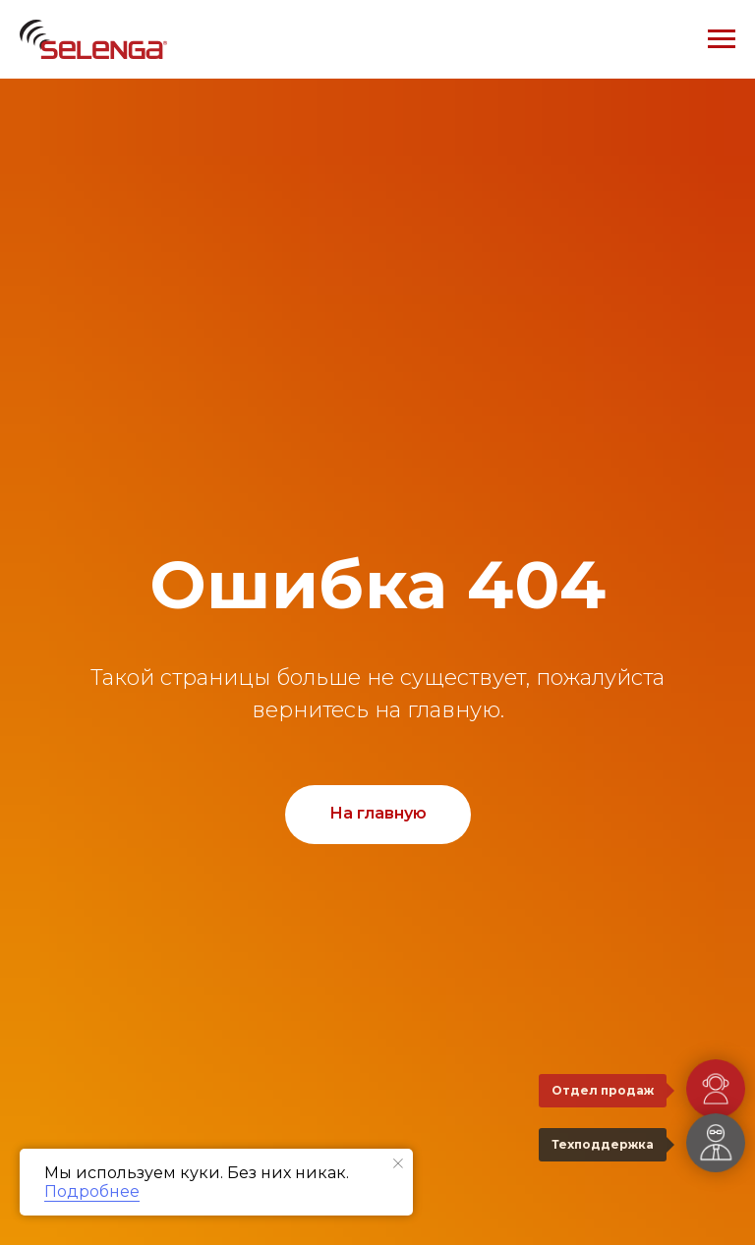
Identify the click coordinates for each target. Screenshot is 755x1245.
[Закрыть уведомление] (398, 1163)
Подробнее (92, 1191)
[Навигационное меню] (721, 39)
